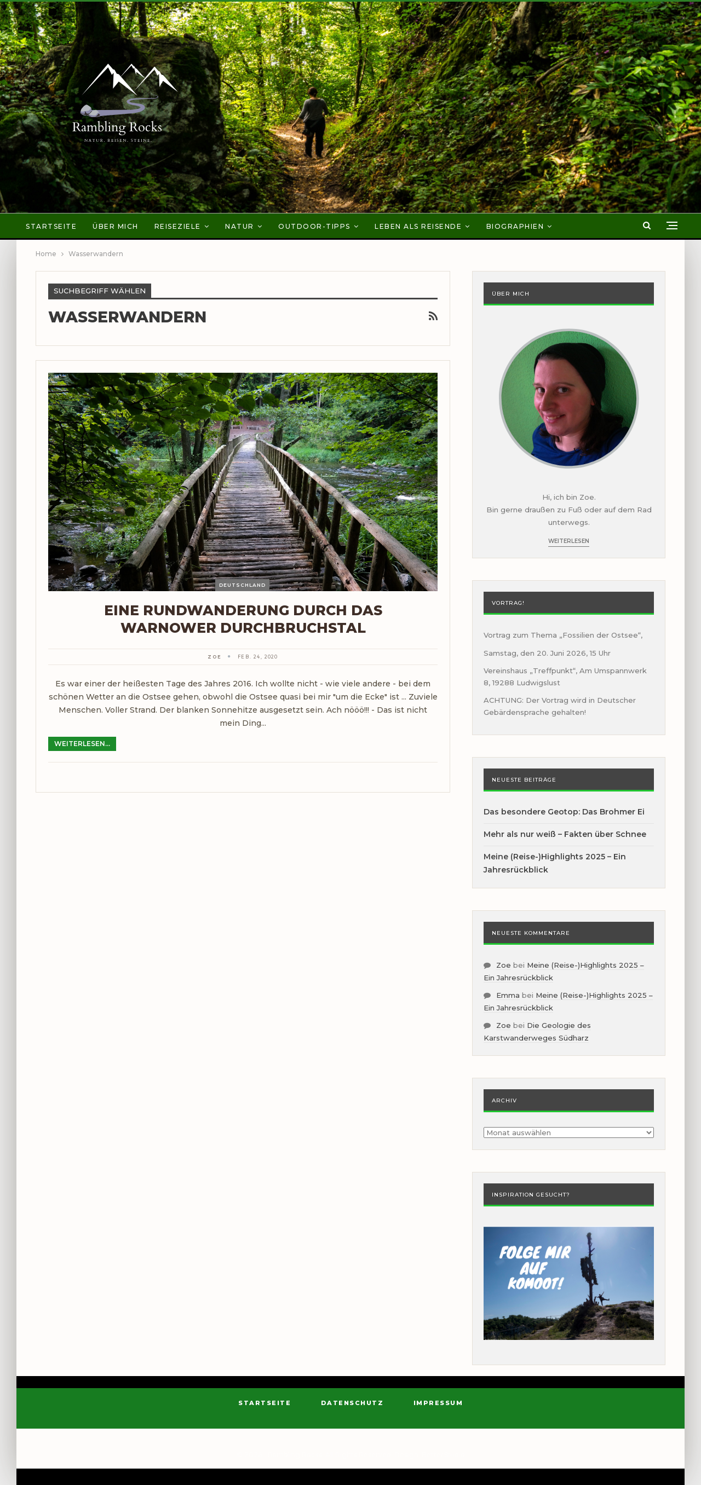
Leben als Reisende (418, 226)
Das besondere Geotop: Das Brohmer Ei (564, 812)
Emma (508, 995)
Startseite (51, 226)
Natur (239, 226)
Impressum (438, 1403)
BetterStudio (443, 1455)
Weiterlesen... (82, 743)
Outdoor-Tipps (314, 226)
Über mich (116, 226)
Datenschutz (352, 1403)
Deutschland (242, 585)
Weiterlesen (568, 541)
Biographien (515, 226)
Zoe (503, 965)
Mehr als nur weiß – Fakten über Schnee (565, 834)
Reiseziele (177, 226)
